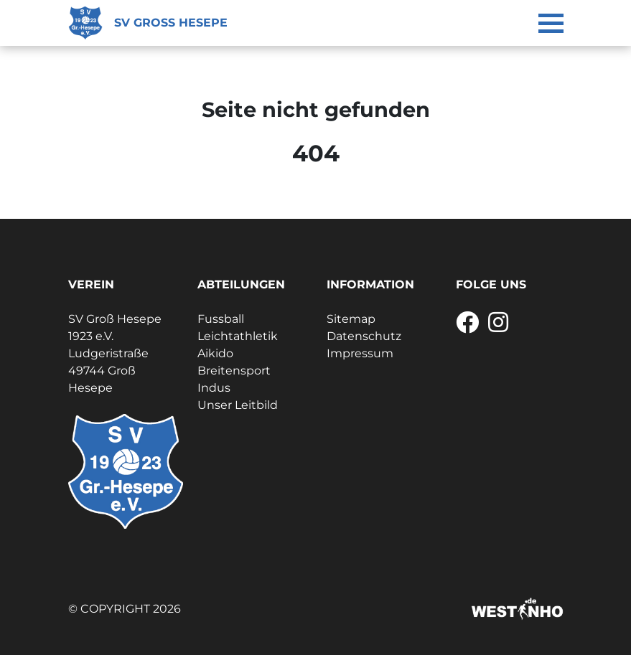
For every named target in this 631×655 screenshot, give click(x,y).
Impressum (360, 353)
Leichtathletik (237, 336)
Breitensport (234, 370)
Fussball (220, 319)
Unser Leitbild (237, 405)
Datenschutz (364, 336)
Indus (213, 388)
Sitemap (351, 319)
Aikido (215, 353)
